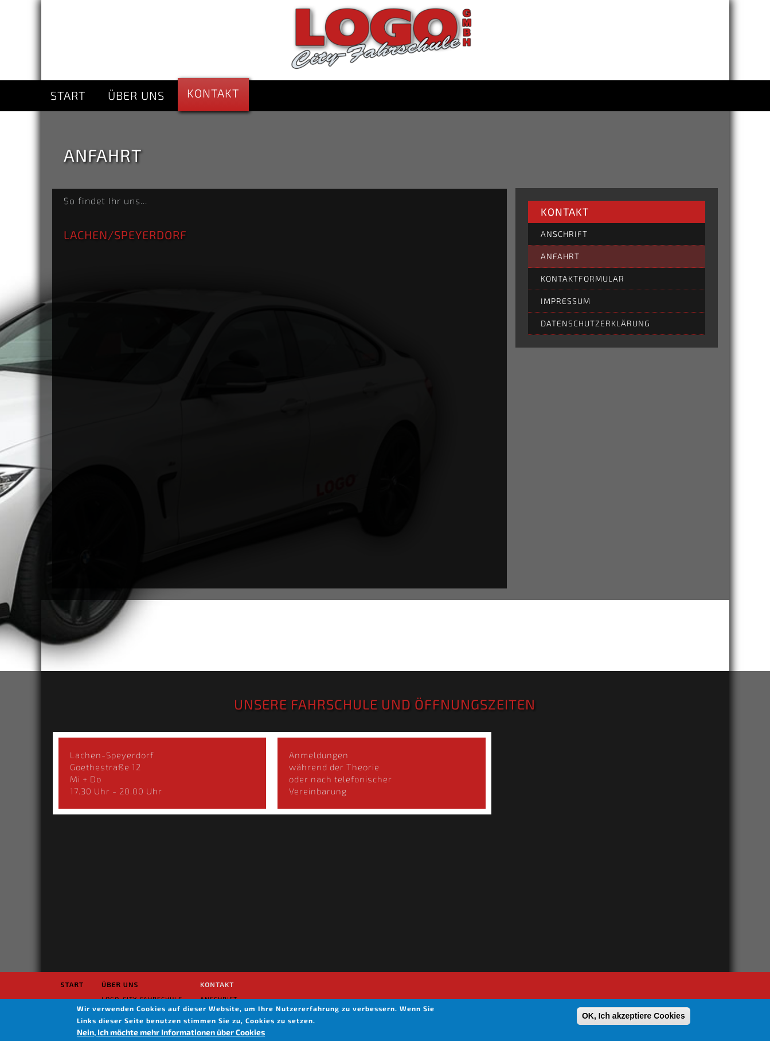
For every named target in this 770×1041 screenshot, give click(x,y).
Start (67, 95)
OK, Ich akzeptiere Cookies (633, 1015)
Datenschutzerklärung (595, 323)
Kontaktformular (582, 278)
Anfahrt (560, 256)
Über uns (136, 95)
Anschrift (564, 234)
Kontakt (213, 93)
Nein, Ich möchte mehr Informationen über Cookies (171, 1032)
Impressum (566, 301)
